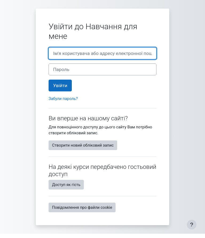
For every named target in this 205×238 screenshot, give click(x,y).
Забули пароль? (63, 98)
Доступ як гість (66, 184)
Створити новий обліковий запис (83, 145)
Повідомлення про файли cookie (82, 207)
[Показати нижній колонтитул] (191, 224)
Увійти (60, 85)
